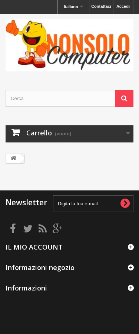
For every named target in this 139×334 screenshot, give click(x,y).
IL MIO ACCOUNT (34, 247)
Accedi (123, 6)
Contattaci (101, 6)
